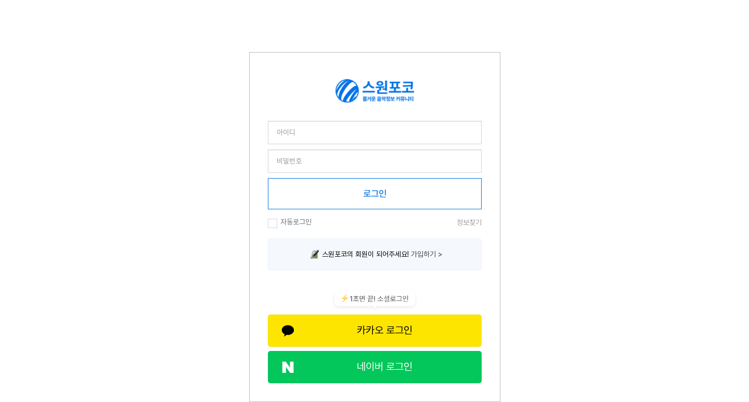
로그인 (374, 194)
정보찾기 (469, 222)
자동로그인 (290, 223)
